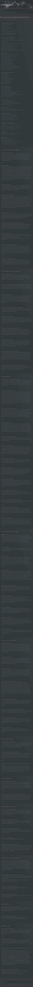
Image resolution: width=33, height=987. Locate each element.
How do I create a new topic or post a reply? (10, 54)
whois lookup (25, 953)
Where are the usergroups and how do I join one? (11, 91)
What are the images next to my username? (10, 46)
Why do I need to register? (6, 24)
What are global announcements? (8, 78)
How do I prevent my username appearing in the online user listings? (12, 41)
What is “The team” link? (6, 96)
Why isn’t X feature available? (7, 140)
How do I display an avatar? (6, 47)
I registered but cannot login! (7, 28)
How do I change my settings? (7, 38)
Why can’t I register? (5, 27)
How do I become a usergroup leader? (8, 93)
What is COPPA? (4, 25)
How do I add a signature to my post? (8, 56)
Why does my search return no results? (9, 115)
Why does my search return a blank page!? (9, 117)
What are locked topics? (6, 82)
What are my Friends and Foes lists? (8, 109)
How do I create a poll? (6, 58)
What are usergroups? (5, 90)
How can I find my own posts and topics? (9, 119)
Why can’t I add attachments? (7, 63)
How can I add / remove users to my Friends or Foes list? (12, 110)
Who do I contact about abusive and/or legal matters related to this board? (11, 142)
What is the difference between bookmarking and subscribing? (11, 125)
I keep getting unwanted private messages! (9, 102)
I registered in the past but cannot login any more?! (11, 30)
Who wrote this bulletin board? (7, 138)
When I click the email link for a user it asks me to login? (12, 50)
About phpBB (25, 932)
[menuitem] (2, 10)
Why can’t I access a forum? (7, 61)
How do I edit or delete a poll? (7, 60)
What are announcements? (6, 80)
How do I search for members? (7, 118)
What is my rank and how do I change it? (9, 48)
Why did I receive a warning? (7, 64)
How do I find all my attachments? (8, 134)
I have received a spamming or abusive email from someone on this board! (11, 104)
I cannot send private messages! (7, 101)
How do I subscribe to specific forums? (9, 127)
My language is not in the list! (7, 45)
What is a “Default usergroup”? (7, 95)
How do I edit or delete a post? (7, 55)
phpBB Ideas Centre (26, 941)
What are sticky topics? (6, 81)
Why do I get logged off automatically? (8, 33)
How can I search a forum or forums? (8, 114)
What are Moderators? (5, 89)
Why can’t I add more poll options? (8, 59)
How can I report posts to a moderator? (9, 65)
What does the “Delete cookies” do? (8, 34)
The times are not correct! (6, 42)
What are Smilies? (5, 76)
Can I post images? (5, 77)
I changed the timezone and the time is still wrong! (11, 43)
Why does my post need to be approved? (9, 68)
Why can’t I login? (4, 29)
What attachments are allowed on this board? (10, 133)
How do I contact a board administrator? (9, 143)
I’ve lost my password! (5, 31)
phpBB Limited (4, 931)
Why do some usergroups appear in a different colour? (12, 94)
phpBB (4, 322)
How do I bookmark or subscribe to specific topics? (11, 126)
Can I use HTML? (4, 74)
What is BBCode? (4, 73)
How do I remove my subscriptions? (8, 129)
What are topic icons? (5, 83)
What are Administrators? (6, 88)
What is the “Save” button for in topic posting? (10, 66)
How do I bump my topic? (6, 69)
